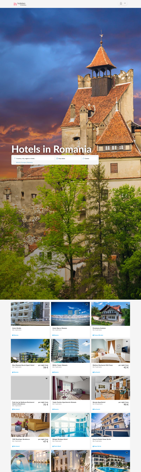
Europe (23, 162)
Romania (30, 162)
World (18, 162)
